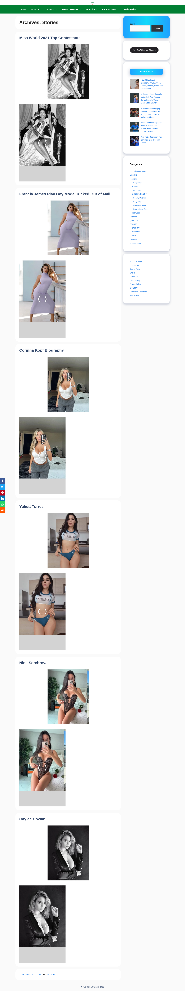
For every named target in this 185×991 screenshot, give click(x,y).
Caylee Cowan (32, 819)
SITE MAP (134, 288)
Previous (24, 974)
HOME (23, 9)
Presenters (136, 232)
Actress (135, 186)
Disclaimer (134, 277)
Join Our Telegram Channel (144, 50)
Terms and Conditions (138, 292)
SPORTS (37, 9)
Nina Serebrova (33, 663)
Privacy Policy (135, 284)
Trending (133, 239)
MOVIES (53, 9)
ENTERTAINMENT (73, 9)
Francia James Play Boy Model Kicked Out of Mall (64, 194)
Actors (134, 179)
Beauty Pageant (139, 198)
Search (132, 24)
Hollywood (136, 213)
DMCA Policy (135, 280)
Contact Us (134, 265)
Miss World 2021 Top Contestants (50, 38)
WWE (134, 235)
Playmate (133, 217)
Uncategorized (135, 243)
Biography (137, 183)
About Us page (112, 9)
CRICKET (135, 228)
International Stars (140, 209)
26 (48, 974)
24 (40, 974)
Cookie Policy (135, 269)
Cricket (132, 273)
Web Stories (130, 9)
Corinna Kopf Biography (41, 350)
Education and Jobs (138, 171)
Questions (91, 9)
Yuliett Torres (31, 506)
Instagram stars (139, 205)
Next (54, 974)
